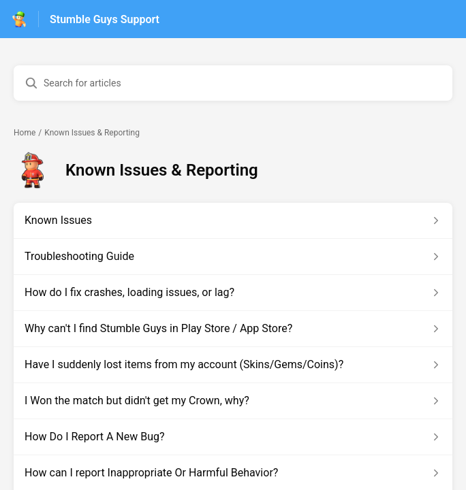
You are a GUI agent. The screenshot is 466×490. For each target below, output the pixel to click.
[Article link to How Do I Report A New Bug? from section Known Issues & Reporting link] (233, 437)
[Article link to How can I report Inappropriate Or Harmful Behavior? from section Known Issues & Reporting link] (233, 473)
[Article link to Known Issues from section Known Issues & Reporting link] (233, 220)
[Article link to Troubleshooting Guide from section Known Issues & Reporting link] (233, 256)
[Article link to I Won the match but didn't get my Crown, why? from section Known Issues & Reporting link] (233, 401)
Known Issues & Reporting (92, 132)
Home (24, 132)
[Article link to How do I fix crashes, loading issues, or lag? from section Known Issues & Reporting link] (233, 292)
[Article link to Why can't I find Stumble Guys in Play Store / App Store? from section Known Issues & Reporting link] (233, 329)
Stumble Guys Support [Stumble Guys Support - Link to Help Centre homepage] (104, 19)
